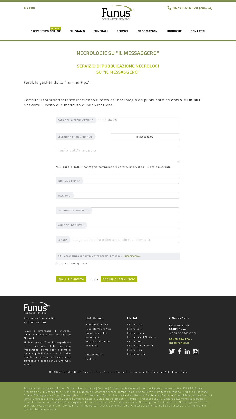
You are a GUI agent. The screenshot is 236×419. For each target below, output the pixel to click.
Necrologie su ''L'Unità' (193, 402)
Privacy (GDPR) (95, 354)
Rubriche (174, 31)
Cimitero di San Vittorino (147, 405)
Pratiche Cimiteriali (98, 341)
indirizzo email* (69, 181)
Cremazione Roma (125, 402)
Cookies (91, 358)
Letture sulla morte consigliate (184, 398)
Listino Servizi (136, 354)
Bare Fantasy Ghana (177, 405)
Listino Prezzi (145, 391)
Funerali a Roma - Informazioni (43, 402)
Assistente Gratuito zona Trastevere (136, 395)
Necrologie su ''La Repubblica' (158, 402)
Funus (118, 15)
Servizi (122, 31)
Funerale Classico (97, 324)
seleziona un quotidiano (75, 137)
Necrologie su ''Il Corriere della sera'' (88, 402)
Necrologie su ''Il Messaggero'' (43, 391)
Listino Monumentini (140, 345)
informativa (132, 256)
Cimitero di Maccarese (79, 391)
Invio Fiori (92, 345)
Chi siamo (77, 31)
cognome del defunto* (73, 210)
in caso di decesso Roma (49, 388)
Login (31, 7)
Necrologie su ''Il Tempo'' (122, 398)
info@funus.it (179, 342)
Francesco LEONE (151, 398)
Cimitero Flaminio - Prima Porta (76, 405)
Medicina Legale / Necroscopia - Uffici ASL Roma (171, 388)
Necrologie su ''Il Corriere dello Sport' (86, 395)
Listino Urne (134, 341)
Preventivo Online (45, 31)
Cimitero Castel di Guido (89, 398)
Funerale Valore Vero (99, 328)
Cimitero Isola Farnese (124, 388)
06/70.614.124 (185, 8)
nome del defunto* (71, 225)
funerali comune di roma (113, 405)
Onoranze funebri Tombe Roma (114, 391)
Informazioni (148, 31)
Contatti (198, 31)
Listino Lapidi (135, 332)
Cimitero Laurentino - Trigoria (175, 391)
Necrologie (92, 337)
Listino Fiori (134, 349)
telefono (64, 195)
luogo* (62, 240)
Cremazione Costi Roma (39, 405)
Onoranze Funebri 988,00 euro (52, 398)
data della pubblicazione (75, 120)
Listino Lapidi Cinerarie (141, 337)
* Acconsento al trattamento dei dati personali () (100, 256)
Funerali (101, 31)
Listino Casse (135, 324)
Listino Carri (134, 328)
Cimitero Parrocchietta (81, 388)
